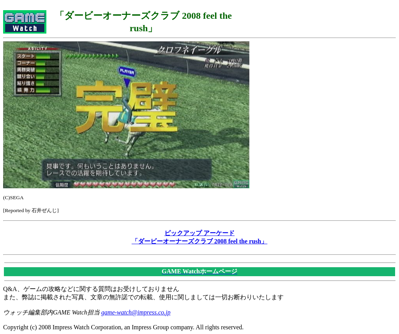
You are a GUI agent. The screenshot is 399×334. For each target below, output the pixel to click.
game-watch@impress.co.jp (136, 312)
